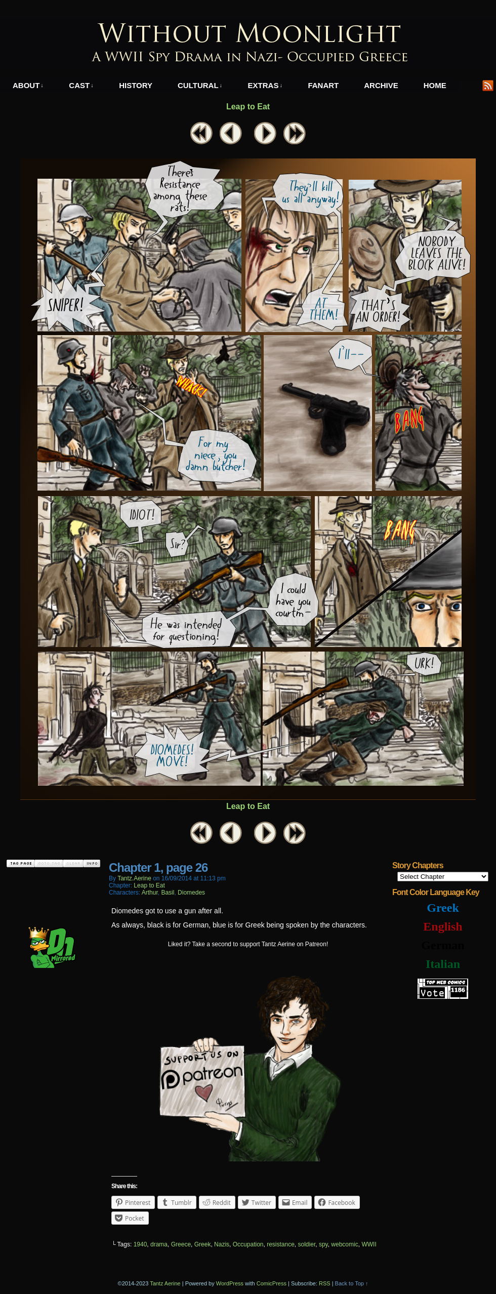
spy (323, 1244)
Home (435, 85)
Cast (81, 85)
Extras (265, 85)
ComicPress (271, 1283)
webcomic (344, 1244)
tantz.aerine (134, 878)
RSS (488, 85)
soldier (307, 1244)
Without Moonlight (248, 43)
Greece (181, 1244)
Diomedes (191, 892)
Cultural (200, 85)
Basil (167, 892)
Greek (202, 1244)
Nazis (221, 1244)
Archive (381, 85)
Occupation (248, 1244)
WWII (368, 1244)
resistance (281, 1244)
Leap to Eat (248, 106)
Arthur (150, 892)
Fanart (323, 85)
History (135, 85)
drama (159, 1244)
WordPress (229, 1283)
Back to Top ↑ (351, 1283)
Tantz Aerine (165, 1283)
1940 (140, 1244)
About (28, 85)
